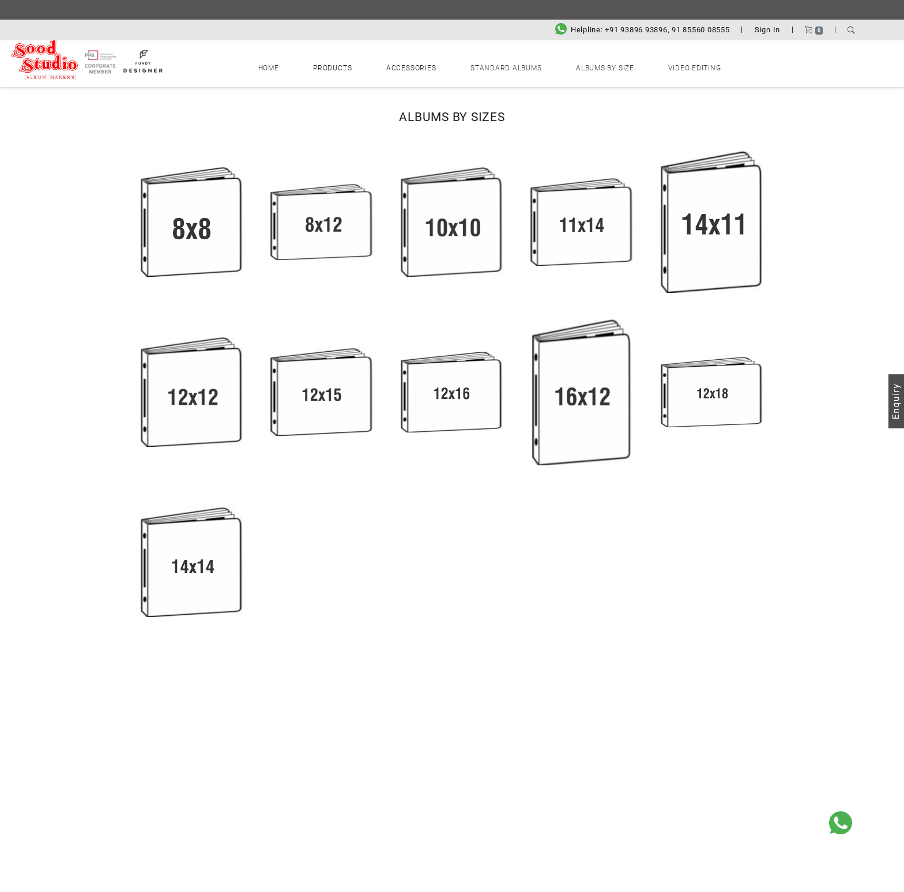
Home (334, 65)
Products (373, 65)
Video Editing (629, 65)
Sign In (767, 30)
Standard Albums (493, 65)
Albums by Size (566, 65)
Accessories (426, 65)
